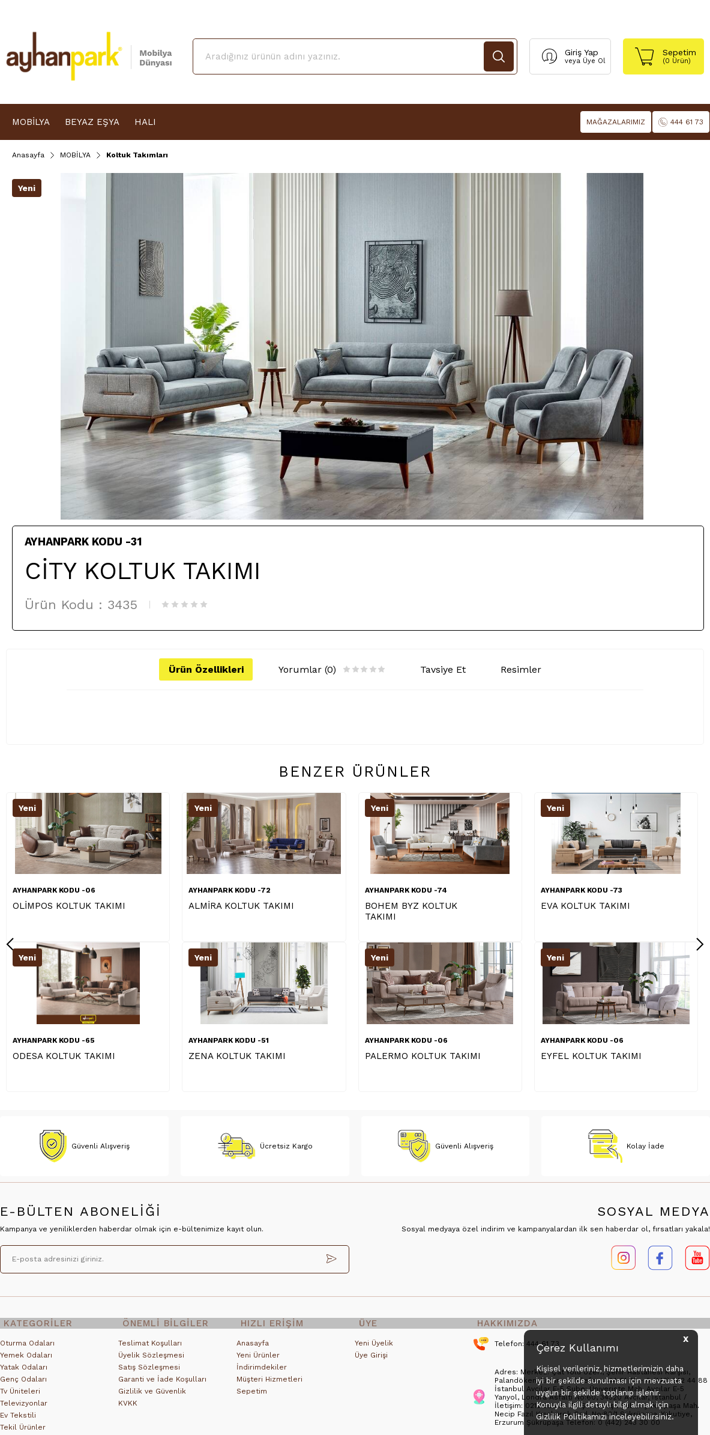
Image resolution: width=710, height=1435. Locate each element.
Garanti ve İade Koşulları (162, 1384)
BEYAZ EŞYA (92, 122)
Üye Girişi (371, 1360)
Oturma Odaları (27, 1348)
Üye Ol (594, 61)
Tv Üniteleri (20, 1396)
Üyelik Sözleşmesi (151, 1360)
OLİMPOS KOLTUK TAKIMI (69, 907)
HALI (145, 122)
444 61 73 (680, 122)
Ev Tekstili (18, 1420)
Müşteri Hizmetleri (269, 1384)
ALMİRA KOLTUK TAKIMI (241, 907)
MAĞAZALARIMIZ (615, 122)
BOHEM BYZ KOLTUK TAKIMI (411, 913)
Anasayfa (252, 1348)
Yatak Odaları (23, 1372)
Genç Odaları (23, 1384)
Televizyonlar (23, 1408)
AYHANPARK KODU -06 (54, 892)
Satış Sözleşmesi (149, 1372)
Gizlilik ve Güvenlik (152, 1396)
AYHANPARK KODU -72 (229, 892)
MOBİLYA (31, 122)
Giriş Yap (581, 52)
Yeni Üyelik (374, 1348)
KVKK (127, 1408)
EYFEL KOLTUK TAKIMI (63, 1057)
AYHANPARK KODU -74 (406, 892)
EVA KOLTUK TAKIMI (585, 907)
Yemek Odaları (26, 1360)
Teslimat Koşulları (150, 1348)
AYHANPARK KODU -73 (581, 892)
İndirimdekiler (261, 1372)
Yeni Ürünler (258, 1360)
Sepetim (251, 1396)
